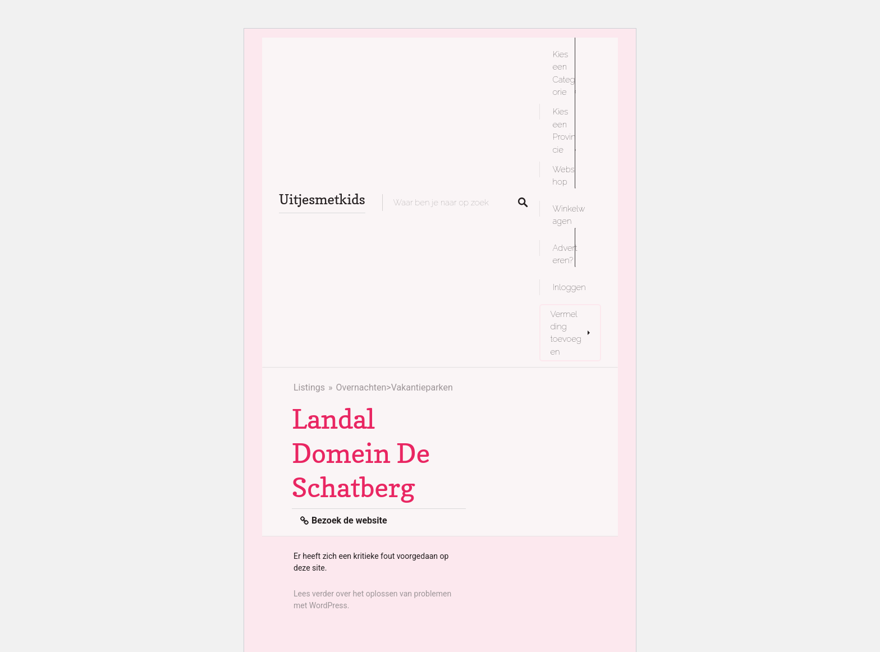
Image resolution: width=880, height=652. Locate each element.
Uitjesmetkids (322, 199)
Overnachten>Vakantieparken (394, 387)
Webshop (564, 175)
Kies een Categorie (564, 73)
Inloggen (569, 287)
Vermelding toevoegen (566, 332)
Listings (309, 387)
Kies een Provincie (564, 130)
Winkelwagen (569, 215)
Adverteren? (565, 254)
